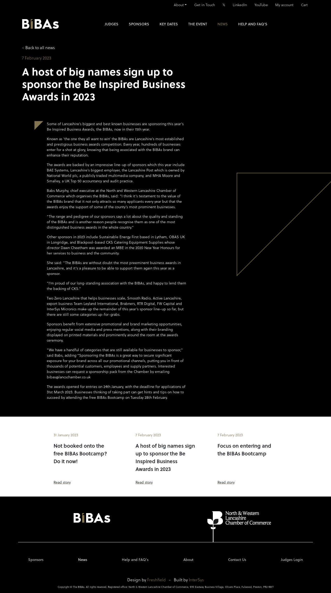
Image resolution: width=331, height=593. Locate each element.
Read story (62, 482)
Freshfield (156, 580)
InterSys (196, 580)
